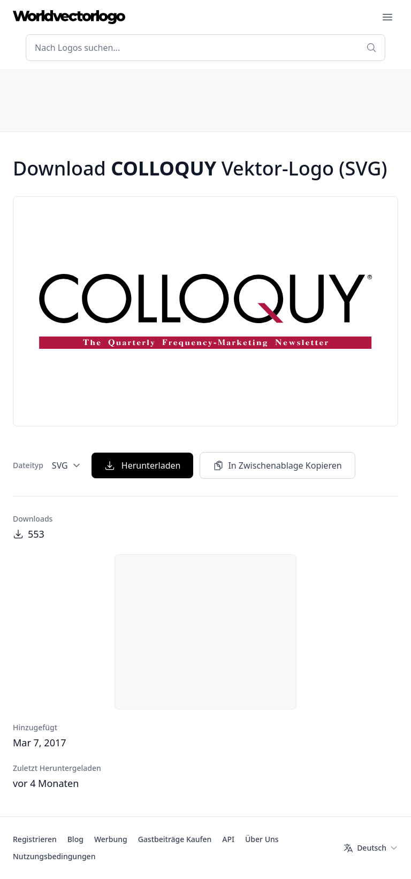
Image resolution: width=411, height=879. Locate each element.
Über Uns (262, 839)
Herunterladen (142, 465)
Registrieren (35, 839)
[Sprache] (370, 848)
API (228, 839)
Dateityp (28, 465)
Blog (75, 839)
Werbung (110, 839)
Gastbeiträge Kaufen (175, 839)
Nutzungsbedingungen (54, 856)
